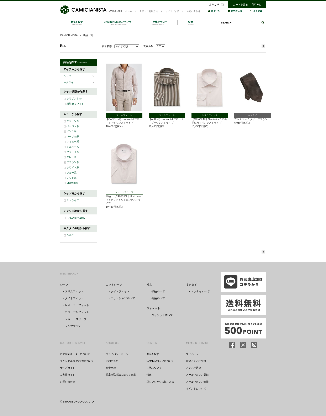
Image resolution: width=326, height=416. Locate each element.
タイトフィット (74, 298)
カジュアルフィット (77, 312)
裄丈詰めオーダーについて (75, 354)
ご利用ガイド (67, 374)
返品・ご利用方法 (149, 11)
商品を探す (153, 354)
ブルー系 (72, 172)
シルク (70, 235)
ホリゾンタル (74, 98)
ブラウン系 (73, 162)
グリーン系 (73, 121)
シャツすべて (73, 325)
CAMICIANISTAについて (160, 360)
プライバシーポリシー (118, 354)
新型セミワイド (75, 103)
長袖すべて (158, 298)
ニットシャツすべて (123, 298)
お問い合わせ (193, 11)
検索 (263, 22)
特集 (149, 374)
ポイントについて (196, 388)
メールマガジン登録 (197, 374)
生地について (154, 367)
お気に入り (235, 11)
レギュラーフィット (77, 305)
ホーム (128, 11)
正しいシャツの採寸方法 (160, 381)
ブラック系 (73, 152)
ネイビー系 (73, 141)
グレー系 (72, 157)
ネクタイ (69, 82)
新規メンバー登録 (196, 360)
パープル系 (73, 136)
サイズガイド (172, 11)
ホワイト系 (73, 167)
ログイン (214, 11)
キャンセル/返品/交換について (77, 360)
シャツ (68, 76)
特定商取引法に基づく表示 (121, 374)
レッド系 (72, 177)
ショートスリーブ (75, 319)
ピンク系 (72, 131)
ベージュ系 (73, 126)
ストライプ (73, 200)
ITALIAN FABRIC (76, 217)
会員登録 (256, 11)
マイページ (192, 354)
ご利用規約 (112, 360)
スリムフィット (74, 291)
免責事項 (111, 367)
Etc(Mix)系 (72, 182)
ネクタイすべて (200, 291)
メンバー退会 (193, 367)
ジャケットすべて (162, 315)
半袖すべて (158, 291)
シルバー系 (73, 146)
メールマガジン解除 (197, 381)
